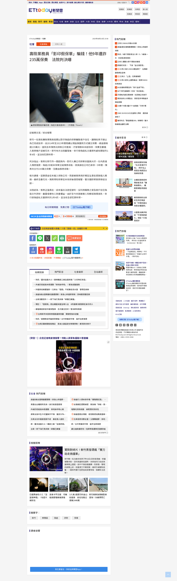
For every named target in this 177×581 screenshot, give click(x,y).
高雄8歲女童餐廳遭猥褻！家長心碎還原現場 (131, 49)
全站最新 (98, 271)
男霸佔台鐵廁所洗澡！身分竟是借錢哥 (46, 404)
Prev (106, 228)
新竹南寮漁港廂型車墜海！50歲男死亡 (98, 496)
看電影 (121, 9)
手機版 (35, 2)
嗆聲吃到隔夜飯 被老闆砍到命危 (85, 409)
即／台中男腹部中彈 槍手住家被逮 (86, 424)
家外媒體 (70, 2)
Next (103, 228)
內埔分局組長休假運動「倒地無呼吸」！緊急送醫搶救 (58, 284)
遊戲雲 (145, 14)
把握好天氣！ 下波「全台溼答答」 (131, 65)
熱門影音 (59, 271)
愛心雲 (145, 9)
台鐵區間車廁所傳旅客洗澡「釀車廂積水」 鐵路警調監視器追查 (140, 185)
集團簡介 (142, 301)
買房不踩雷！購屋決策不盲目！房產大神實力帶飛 (137, 263)
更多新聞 (102, 216)
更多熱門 (103, 432)
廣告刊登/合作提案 (122, 304)
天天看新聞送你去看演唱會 (135, 236)
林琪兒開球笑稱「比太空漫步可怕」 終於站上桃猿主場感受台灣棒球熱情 (140, 168)
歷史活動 (47, 2)
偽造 (56, 517)
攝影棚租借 (89, 2)
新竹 (34, 517)
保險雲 (137, 14)
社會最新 (78, 271)
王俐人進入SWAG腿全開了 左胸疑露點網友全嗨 (131, 71)
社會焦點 (43, 44)
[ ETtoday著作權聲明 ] (72, 257)
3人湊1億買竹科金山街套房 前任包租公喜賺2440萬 (78, 497)
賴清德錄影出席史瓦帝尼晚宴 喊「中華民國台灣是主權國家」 (140, 201)
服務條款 (143, 307)
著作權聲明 (120, 311)
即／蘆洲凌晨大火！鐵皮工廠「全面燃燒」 (48, 424)
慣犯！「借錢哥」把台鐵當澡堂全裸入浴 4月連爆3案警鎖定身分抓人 (64, 304)
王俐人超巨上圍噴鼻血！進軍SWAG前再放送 (131, 82)
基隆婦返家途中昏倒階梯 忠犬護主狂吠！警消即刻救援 (59, 309)
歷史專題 (55, 2)
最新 (30, 21)
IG (138, 2)
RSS (141, 2)
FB (133, 2)
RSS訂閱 (119, 314)
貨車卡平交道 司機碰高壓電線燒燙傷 (58, 496)
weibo (144, 2)
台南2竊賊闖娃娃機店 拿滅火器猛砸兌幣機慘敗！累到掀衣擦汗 (64, 323)
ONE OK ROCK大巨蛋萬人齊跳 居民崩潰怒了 (131, 115)
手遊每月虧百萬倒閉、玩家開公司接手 (132, 94)
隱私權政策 (135, 307)
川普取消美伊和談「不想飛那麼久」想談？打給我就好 (140, 216)
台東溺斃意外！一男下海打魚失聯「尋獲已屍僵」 (56, 299)
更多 (145, 127)
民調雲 (129, 9)
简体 (30, 2)
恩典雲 (129, 14)
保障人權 (58, 44)
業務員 (45, 517)
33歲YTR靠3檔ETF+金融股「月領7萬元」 (130, 107)
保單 (76, 517)
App (41, 2)
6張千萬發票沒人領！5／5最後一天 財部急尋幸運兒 (65, 228)
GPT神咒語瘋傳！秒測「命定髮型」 (131, 91)
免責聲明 (128, 311)
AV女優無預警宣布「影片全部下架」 (131, 87)
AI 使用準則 (137, 311)
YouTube (135, 2)
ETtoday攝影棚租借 (133, 281)
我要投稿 (119, 301)
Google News (147, 2)
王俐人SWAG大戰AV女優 (127, 43)
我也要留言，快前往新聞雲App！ (69, 569)
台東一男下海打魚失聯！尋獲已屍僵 (45, 429)
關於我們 (134, 301)
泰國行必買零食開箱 (133, 249)
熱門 (40, 21)
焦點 (35, 21)
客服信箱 (119, 307)
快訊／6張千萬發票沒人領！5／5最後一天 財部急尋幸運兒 (131, 56)
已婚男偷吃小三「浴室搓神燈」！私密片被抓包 (38, 497)
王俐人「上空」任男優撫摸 (129, 76)
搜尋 (129, 2)
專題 (51, 21)
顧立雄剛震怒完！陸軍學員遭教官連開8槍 (88, 429)
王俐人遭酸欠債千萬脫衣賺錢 (129, 61)
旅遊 (72, 21)
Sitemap (126, 307)
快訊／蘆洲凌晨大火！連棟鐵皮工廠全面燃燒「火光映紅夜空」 (61, 279)
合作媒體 (143, 304)
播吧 (45, 21)
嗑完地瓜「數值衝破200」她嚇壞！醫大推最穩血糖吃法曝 (131, 122)
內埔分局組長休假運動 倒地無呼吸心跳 (47, 409)
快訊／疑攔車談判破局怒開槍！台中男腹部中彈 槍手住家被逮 (61, 319)
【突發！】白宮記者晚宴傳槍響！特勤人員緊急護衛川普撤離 (58, 337)
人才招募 (126, 301)
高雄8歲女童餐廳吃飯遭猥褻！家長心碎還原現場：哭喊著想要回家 (63, 294)
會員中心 (62, 2)
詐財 (66, 517)
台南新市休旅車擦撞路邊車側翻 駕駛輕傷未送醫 (58, 314)
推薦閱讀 (39, 272)
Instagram (124, 325)
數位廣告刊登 (79, 2)
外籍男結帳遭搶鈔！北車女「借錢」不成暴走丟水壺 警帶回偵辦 (62, 289)
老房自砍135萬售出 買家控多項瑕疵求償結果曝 (131, 100)
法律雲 (137, 9)
